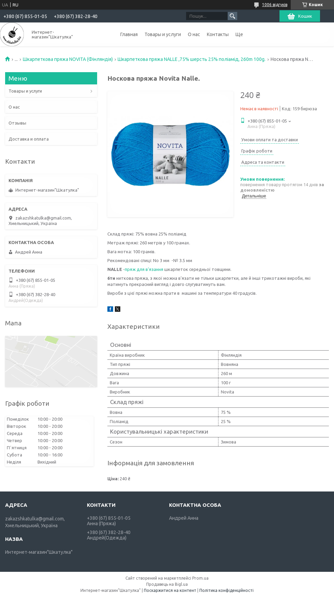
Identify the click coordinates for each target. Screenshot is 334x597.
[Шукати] (232, 16)
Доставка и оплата (29, 138)
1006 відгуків (274, 4)
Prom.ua (200, 578)
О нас (194, 34)
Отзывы (17, 122)
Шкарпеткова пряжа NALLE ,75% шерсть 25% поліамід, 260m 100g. (191, 59)
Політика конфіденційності (226, 590)
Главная (129, 34)
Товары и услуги (163, 34)
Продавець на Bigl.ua (167, 584)
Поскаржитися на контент (170, 590)
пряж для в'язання (144, 269)
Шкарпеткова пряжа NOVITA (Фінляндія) (68, 59)
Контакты (218, 34)
